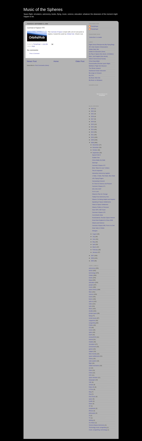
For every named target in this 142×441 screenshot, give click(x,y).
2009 (92, 140)
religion (91, 351)
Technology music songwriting (98, 427)
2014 (92, 127)
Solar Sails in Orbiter (98, 228)
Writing (91, 420)
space (90, 399)
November (96, 147)
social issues (93, 318)
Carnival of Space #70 (98, 212)
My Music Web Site (94, 78)
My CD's (91, 75)
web (90, 306)
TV (90, 418)
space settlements (94, 356)
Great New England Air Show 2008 (102, 220)
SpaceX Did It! (96, 155)
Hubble (91, 342)
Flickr (90, 370)
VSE (90, 382)
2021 (92, 113)
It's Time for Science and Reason (102, 183)
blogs (33, 46)
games (91, 349)
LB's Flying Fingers (97, 178)
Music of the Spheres (43, 9)
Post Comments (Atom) (42, 65)
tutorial (91, 339)
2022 (92, 111)
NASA (91, 270)
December (96, 145)
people (91, 285)
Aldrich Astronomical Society (97, 58)
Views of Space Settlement (100, 204)
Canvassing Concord (98, 181)
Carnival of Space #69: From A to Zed (103, 225)
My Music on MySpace (95, 80)
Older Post (80, 61)
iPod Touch (92, 396)
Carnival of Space (56, 32)
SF (90, 406)
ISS (90, 327)
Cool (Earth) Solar (97, 215)
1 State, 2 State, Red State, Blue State (103, 176)
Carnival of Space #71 (98, 186)
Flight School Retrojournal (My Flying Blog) (101, 44)
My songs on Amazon (95, 73)
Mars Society (93, 354)
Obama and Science (98, 223)
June (94, 239)
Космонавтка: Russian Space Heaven (103, 217)
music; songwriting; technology (98, 430)
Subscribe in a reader (95, 37)
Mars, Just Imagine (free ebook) (98, 56)
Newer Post (32, 61)
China (90, 372)
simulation (92, 344)
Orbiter (91, 275)
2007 (92, 255)
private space (93, 313)
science (91, 294)
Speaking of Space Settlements (101, 202)
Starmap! (95, 162)
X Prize (91, 389)
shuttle (91, 311)
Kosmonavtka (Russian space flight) (99, 63)
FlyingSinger (94, 26)
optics (90, 332)
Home (56, 61)
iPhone (91, 411)
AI (89, 415)
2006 (92, 258)
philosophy (92, 413)
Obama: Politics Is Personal (100, 207)
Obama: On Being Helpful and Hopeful (103, 199)
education (92, 282)
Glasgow (94, 230)
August (95, 234)
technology (92, 273)
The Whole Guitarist (95, 68)
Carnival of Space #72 (98, 165)
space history (93, 289)
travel (90, 296)
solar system (92, 361)
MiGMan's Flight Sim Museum (98, 66)
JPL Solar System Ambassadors (98, 47)
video (90, 304)
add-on (91, 301)
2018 (92, 116)
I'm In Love (95, 191)
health (91, 401)
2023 (92, 108)
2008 (92, 142)
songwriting (92, 323)
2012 (92, 132)
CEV (90, 375)
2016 (92, 121)
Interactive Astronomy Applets (101, 173)
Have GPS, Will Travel (98, 210)
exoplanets (92, 408)
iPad (90, 394)
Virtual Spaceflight (94, 61)
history (91, 358)
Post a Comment (35, 53)
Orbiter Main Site (94, 49)
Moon (90, 308)
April (94, 244)
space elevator (93, 377)
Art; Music (92, 422)
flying (90, 315)
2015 (92, 124)
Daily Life (91, 387)
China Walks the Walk (98, 160)
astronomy (92, 268)
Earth (90, 334)
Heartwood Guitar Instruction (97, 70)
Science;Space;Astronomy (97, 425)
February (95, 249)
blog (90, 392)
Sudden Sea (95, 157)
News (90, 403)
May (94, 242)
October (95, 150)
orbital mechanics (94, 365)
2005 (92, 261)
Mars (90, 292)
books (90, 277)
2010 (92, 137)
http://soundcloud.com (102, 95)
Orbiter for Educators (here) (97, 51)
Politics (91, 325)
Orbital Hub (70, 34)
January (95, 252)
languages (92, 380)
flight (90, 363)
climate (91, 384)
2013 (92, 129)
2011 (92, 134)
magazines (92, 320)
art (89, 368)
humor (91, 330)
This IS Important (97, 170)
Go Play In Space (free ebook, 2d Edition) (101, 54)
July (94, 236)
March (95, 247)
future (90, 299)
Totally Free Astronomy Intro (100, 197)
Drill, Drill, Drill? (96, 189)
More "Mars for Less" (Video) (100, 168)
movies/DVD (92, 337)
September (96, 152)
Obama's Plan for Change (100, 194)
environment (92, 346)
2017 (92, 119)
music (90, 287)
